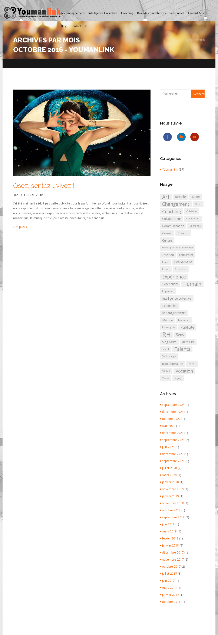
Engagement (186, 254)
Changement (175, 204)
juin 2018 (167, 524)
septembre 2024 (172, 405)
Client (198, 204)
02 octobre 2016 (28, 195)
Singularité (169, 342)
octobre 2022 (170, 419)
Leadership (169, 306)
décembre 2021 (172, 433)
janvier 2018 (169, 545)
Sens (180, 334)
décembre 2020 (172, 454)
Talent (165, 349)
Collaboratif (192, 218)
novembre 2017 (172, 559)
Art (165, 197)
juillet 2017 (168, 573)
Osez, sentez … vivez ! (43, 185)
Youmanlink (169, 169)
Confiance (195, 225)
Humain (192, 284)
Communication (173, 226)
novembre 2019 (172, 489)
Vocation (184, 371)
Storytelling (188, 341)
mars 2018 (168, 531)
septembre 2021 (172, 440)
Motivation (184, 320)
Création (183, 233)
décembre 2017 (172, 552)
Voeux (165, 378)
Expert (166, 269)
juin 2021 (167, 447)
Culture (167, 240)
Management (174, 312)
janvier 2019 (169, 496)
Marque (167, 320)
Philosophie (168, 327)
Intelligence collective (176, 298)
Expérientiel (170, 284)
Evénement (183, 262)
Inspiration (168, 291)
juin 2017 (167, 580)
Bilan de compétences (151, 13)
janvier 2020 (169, 482)
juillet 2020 (168, 468)
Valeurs (166, 370)
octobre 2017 (170, 566)
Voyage (178, 378)
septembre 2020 (172, 461)
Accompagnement (73, 13)
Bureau (195, 196)
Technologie (169, 356)
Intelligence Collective (102, 13)
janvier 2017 (169, 595)
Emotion (168, 255)
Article (180, 196)
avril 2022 (167, 426)
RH (166, 335)
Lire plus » (20, 227)
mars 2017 (168, 588)
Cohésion (191, 211)
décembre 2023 (172, 412)
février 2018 (169, 538)
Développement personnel (177, 247)
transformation (172, 364)
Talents (182, 349)
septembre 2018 (172, 517)
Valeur (192, 363)
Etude (165, 262)
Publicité (187, 327)
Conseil (167, 233)
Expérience (174, 277)
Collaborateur (171, 219)
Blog (64, 26)
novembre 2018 (172, 503)
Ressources (176, 13)
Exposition (180, 269)
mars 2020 (168, 475)
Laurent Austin (197, 13)
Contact (76, 26)
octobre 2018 (170, 510)
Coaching (127, 13)
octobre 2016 (170, 602)
